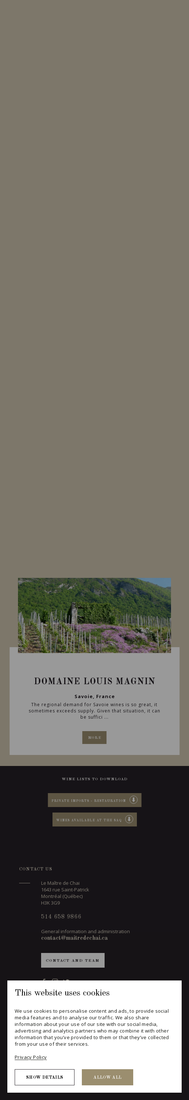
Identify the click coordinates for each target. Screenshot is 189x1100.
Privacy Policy (31, 1057)
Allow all (107, 1077)
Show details (44, 1077)
